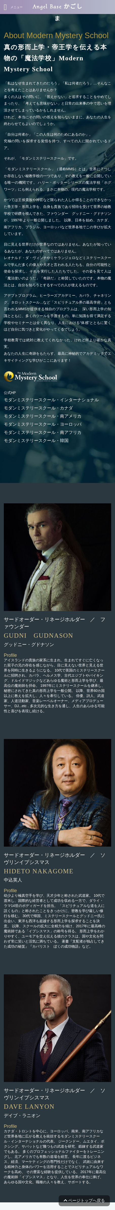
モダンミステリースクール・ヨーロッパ (42, 424)
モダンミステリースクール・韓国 (36, 440)
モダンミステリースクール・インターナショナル (51, 399)
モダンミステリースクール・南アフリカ (42, 432)
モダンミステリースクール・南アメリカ (42, 416)
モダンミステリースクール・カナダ (38, 408)
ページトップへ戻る (84, 1200)
